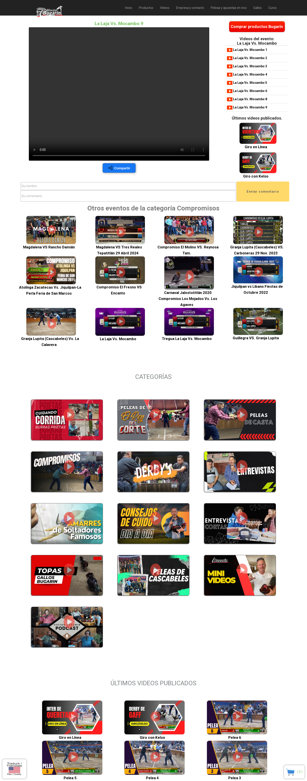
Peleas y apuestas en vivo (229, 8)
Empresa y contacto (190, 8)
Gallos (257, 8)
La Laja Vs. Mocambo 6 (247, 91)
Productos (146, 8)
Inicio (128, 8)
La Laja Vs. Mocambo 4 (247, 74)
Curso (272, 8)
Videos (164, 8)
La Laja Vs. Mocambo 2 (247, 58)
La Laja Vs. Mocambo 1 (247, 50)
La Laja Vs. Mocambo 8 (247, 99)
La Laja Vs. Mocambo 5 (247, 82)
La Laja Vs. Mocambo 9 (247, 107)
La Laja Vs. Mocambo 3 (247, 66)
